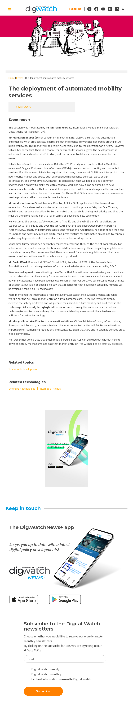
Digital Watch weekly (43, 669)
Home (11, 78)
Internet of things (50, 389)
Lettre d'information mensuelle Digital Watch (59, 679)
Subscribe (75, 9)
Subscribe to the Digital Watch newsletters (62, 626)
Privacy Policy (32, 650)
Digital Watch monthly (44, 674)
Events (19, 78)
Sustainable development (23, 369)
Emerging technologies (21, 389)
